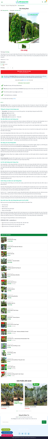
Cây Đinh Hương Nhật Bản (12, 296)
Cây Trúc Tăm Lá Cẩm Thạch (13, 324)
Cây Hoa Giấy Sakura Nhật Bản (13, 274)
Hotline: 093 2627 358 (7, 435)
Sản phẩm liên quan (24, 381)
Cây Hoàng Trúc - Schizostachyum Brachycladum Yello (18, 338)
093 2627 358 (25, 80)
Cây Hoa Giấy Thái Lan (11, 282)
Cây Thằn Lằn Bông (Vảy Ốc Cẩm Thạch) (15, 373)
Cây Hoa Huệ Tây (10, 253)
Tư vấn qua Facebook (7, 432)
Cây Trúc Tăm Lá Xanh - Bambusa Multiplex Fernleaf (17, 331)
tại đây (14, 98)
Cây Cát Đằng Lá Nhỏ (11, 352)
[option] (24, 28)
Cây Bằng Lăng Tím (11, 303)
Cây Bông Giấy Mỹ (11, 289)
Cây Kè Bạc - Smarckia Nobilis (13, 260)
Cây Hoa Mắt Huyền (11, 366)
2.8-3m (6, 64)
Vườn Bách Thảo (10, 238)
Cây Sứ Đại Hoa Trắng (11, 239)
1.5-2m (2, 64)
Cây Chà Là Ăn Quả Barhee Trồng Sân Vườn (16, 359)
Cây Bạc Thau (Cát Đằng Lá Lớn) (13, 345)
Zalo (10, 77)
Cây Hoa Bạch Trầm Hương (12, 310)
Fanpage (5, 77)
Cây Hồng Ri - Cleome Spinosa (13, 317)
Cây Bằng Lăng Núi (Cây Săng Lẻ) (14, 267)
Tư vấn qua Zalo (5, 429)
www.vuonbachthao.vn (31, 437)
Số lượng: (3, 67)
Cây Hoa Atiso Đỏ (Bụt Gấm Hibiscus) (14, 246)
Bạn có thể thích (6, 234)
